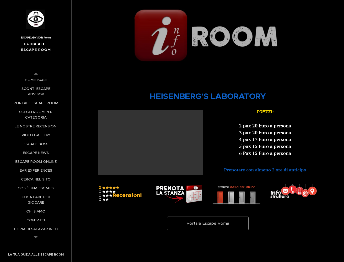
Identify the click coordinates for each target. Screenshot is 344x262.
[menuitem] (35, 79)
